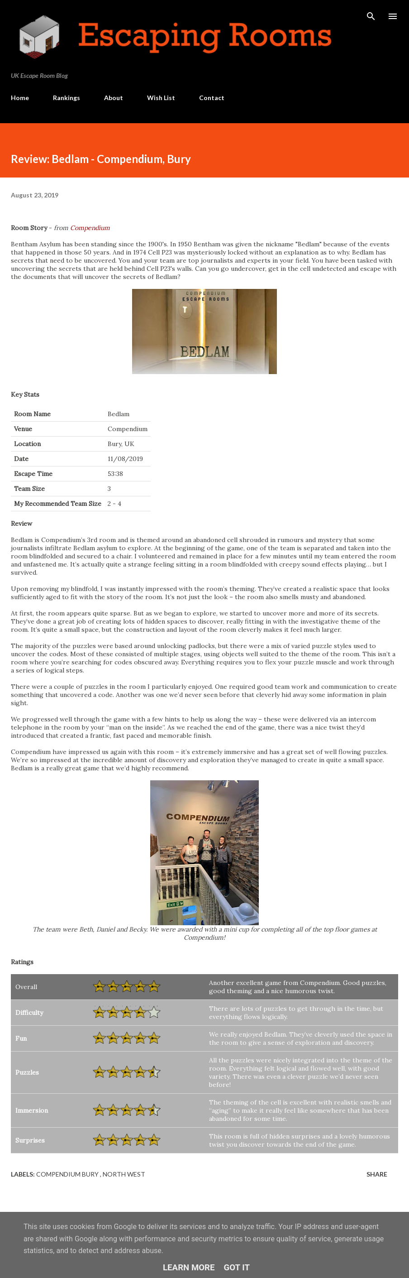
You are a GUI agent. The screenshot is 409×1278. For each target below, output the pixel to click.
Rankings (66, 97)
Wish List (161, 97)
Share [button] (376, 1174)
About (113, 97)
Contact (211, 97)
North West (124, 1174)
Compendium (90, 228)
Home (20, 97)
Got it (237, 1268)
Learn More (189, 1268)
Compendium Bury (68, 1174)
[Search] (371, 16)
